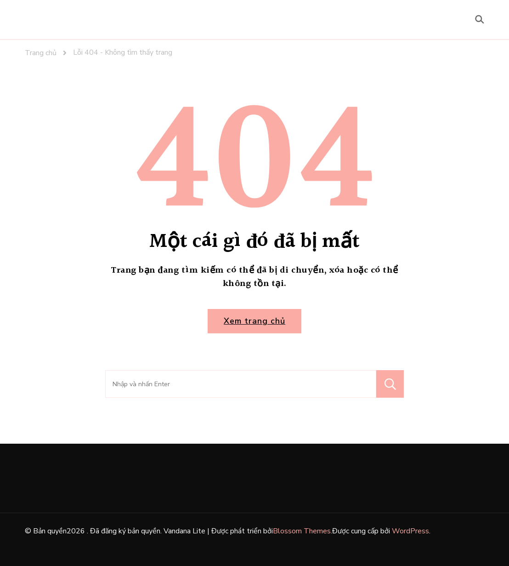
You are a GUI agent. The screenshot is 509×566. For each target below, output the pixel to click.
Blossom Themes (302, 531)
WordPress (410, 531)
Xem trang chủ (254, 320)
